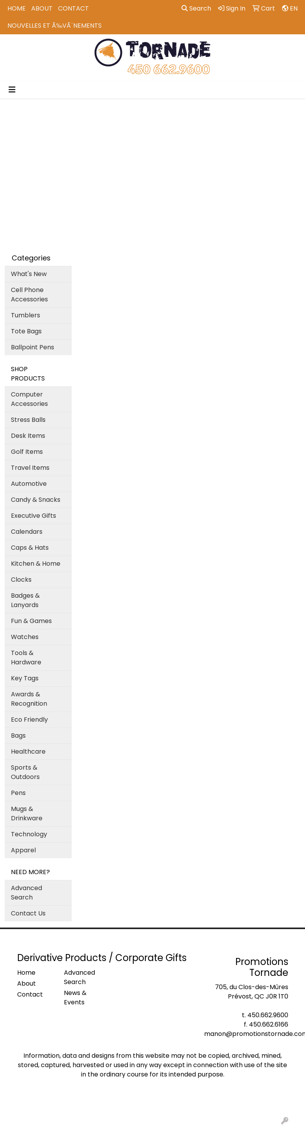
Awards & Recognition (29, 699)
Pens (18, 792)
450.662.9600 (267, 1015)
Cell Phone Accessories (29, 294)
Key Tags (25, 678)
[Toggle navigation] (12, 89)
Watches (25, 636)
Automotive (29, 483)
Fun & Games (31, 620)
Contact (73, 8)
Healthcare (28, 751)
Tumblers (25, 315)
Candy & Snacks (35, 499)
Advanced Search (26, 892)
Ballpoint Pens (32, 347)
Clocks (21, 579)
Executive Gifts (33, 515)
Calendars (26, 531)
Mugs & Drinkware (26, 813)
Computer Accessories (29, 399)
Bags (18, 735)
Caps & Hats (30, 547)
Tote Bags (26, 331)
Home (16, 8)
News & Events (75, 997)
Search (196, 8)
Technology (29, 834)
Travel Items (30, 467)
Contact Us (28, 913)
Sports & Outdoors (25, 772)
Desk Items (28, 435)
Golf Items (27, 451)
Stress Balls (28, 419)
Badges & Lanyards (25, 600)
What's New (29, 273)
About (42, 8)
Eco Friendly (29, 719)
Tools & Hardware (26, 657)
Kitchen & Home (35, 563)
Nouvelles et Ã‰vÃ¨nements (54, 25)
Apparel (23, 850)
